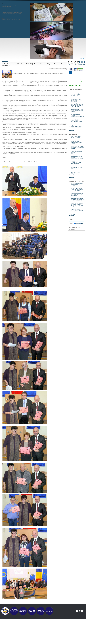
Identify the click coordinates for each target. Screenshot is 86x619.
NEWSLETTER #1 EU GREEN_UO (75, 85)
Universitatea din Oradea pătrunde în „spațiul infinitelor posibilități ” (77, 151)
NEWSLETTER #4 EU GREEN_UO (75, 79)
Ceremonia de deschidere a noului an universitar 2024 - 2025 (77, 184)
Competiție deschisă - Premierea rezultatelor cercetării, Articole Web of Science (77, 93)
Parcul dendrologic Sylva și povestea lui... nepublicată (76, 137)
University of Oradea (77, 211)
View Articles (5, 61)
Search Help (78, 223)
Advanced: (72, 223)
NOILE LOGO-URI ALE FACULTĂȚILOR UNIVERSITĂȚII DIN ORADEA (77, 97)
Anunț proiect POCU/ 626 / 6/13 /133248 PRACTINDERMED (76, 128)
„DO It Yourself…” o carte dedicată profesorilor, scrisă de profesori (77, 167)
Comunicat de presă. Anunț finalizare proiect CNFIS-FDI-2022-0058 (77, 100)
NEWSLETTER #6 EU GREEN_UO (75, 74)
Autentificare (82, 58)
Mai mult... (72, 130)
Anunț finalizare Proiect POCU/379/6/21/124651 (75, 114)
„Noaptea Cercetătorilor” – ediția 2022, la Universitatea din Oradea (77, 110)
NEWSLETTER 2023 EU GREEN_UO (76, 81)
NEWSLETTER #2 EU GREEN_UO (75, 83)
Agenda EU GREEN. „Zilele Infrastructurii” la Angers (76, 163)
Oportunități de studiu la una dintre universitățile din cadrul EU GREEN (77, 160)
